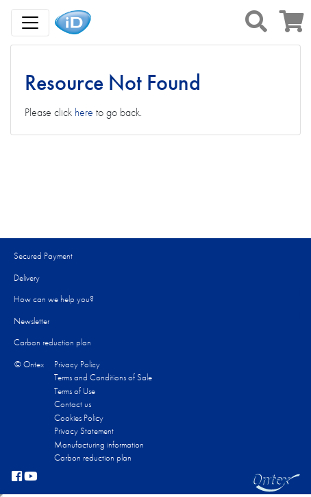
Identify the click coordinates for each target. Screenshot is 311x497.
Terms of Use (74, 391)
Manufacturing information (99, 444)
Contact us (72, 404)
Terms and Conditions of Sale (103, 377)
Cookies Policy (78, 418)
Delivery (27, 278)
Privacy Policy (77, 364)
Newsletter (31, 321)
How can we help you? (54, 299)
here (84, 112)
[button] (256, 21)
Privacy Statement (84, 431)
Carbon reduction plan (52, 342)
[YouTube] (31, 477)
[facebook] (17, 477)
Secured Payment (43, 256)
